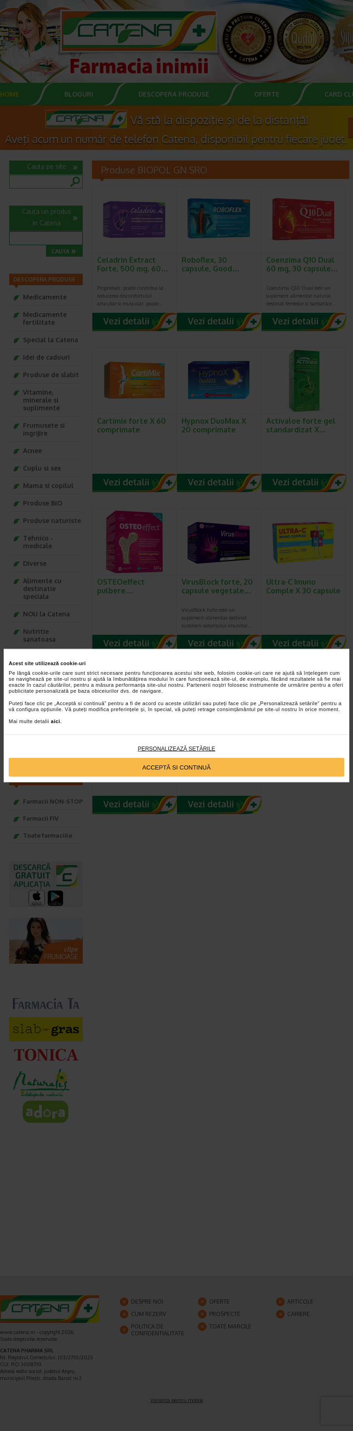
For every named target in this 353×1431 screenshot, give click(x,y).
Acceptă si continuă (176, 767)
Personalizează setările (177, 749)
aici (55, 721)
